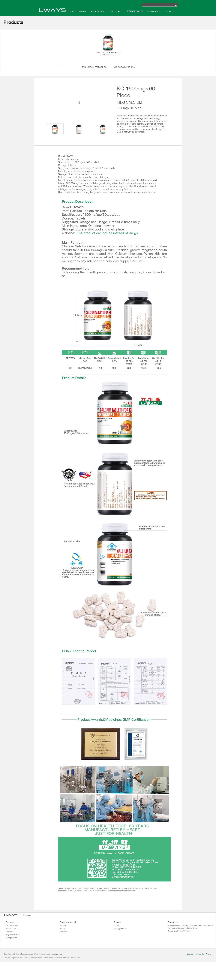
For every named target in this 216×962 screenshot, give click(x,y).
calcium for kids (70, 888)
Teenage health (135, 11)
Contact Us (199, 954)
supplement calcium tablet (133, 888)
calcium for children (86, 888)
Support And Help (68, 922)
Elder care (116, 11)
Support (63, 926)
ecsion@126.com (184, 931)
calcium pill (116, 888)
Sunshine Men (98, 11)
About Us (117, 926)
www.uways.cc (56, 954)
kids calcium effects (74, 890)
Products (10, 922)
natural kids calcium (110, 890)
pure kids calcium (127, 890)
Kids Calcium (71, 159)
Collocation (153, 11)
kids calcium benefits (92, 890)
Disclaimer (63, 932)
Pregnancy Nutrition (13, 935)
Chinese (170, 11)
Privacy (62, 929)
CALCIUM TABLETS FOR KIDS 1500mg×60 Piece (108, 44)
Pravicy (209, 954)
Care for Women (77, 11)
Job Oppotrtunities (120, 929)
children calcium (103, 888)
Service (117, 922)
